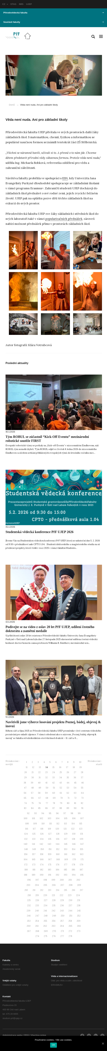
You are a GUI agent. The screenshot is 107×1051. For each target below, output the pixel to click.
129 (65, 833)
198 (45, 879)
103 (49, 818)
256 (54, 920)
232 (29, 905)
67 (39, 798)
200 (62, 879)
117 (34, 828)
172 (26, 864)
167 (50, 859)
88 (61, 808)
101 (33, 818)
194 (73, 874)
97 (64, 813)
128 (57, 833)
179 (81, 864)
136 (57, 839)
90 (75, 808)
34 (60, 777)
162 (73, 854)
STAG (13, 4)
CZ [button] (5, 4)
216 (73, 890)
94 (42, 813)
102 (41, 818)
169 (66, 859)
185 (65, 869)
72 (75, 798)
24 (53, 772)
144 (57, 844)
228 (54, 900)
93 (35, 813)
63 (75, 793)
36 (75, 777)
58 (39, 793)
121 (65, 828)
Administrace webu (12, 1035)
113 (65, 823)
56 (25, 793)
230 (70, 900)
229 (62, 900)
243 (62, 910)
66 (32, 798)
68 (47, 798)
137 (65, 839)
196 (29, 879)
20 (25, 772)
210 (26, 890)
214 (57, 890)
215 (65, 890)
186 (73, 869)
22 (39, 772)
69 (54, 798)
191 (49, 874)
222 (61, 895)
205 (45, 885)
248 (45, 915)
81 (75, 803)
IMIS (21, 4)
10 (80, 762)
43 (60, 782)
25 (61, 772)
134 (41, 839)
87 (53, 808)
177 (65, 864)
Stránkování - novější (13, 763)
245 (79, 910)
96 (57, 813)
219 (37, 895)
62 (68, 793)
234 (45, 905)
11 (27, 767)
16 (60, 767)
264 (62, 926)
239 (28, 910)
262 (45, 926)
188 (25, 874)
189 (33, 874)
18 (74, 767)
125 (34, 833)
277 (62, 936)
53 (68, 787)
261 (37, 926)
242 (53, 910)
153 (65, 849)
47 (25, 787)
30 (32, 777)
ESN (65, 178)
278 (70, 936)
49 (39, 787)
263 (53, 926)
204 (37, 885)
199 (53, 879)
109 (35, 823)
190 (41, 874)
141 (33, 844)
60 (53, 793)
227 (45, 900)
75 (32, 803)
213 (49, 890)
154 (73, 849)
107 (82, 818)
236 (62, 905)
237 (70, 905)
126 (42, 833)
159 (49, 854)
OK (53, 1045)
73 (82, 798)
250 (62, 915)
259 (78, 920)
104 (57, 818)
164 (25, 859)
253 (29, 920)
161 (65, 854)
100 (25, 818)
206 (54, 885)
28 (82, 772)
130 (73, 833)
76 (39, 803)
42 (53, 782)
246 (29, 915)
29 (25, 777)
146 (74, 844)
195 (82, 874)
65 (25, 798)
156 (26, 854)
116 (26, 828)
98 (72, 813)
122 (72, 828)
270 (54, 931)
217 (81, 890)
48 (32, 787)
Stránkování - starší (95, 763)
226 (37, 900)
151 (50, 849)
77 (47, 803)
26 (68, 772)
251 (70, 915)
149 (34, 849)
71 (68, 798)
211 (34, 890)
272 (70, 931)
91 (82, 808)
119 (49, 828)
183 (49, 869)
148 (26, 849)
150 (42, 849)
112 (58, 823)
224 (78, 895)
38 (25, 782)
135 (49, 839)
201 (70, 879)
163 (81, 854)
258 (70, 920)
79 (61, 803)
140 (25, 844)
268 (37, 931)
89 (68, 808)
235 (54, 905)
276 (54, 936)
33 (53, 777)
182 (41, 869)
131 (81, 833)
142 (41, 844)
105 (65, 818)
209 (79, 885)
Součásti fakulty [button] (53, 22)
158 (41, 854)
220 (45, 895)
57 (32, 793)
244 (70, 910)
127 (49, 833)
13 (40, 767)
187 (81, 869)
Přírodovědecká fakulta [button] (53, 12)
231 (78, 900)
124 (26, 833)
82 (82, 803)
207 (62, 885)
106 (74, 818)
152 (57, 849)
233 (37, 905)
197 (37, 879)
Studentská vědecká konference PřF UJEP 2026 (39, 532)
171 (82, 859)
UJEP (29, 4)
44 (68, 782)
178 (73, 864)
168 (58, 859)
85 (39, 808)
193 (65, 874)
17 (67, 767)
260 (29, 926)
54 (75, 787)
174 (41, 864)
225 (29, 900)
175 (49, 864)
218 (29, 895)
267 (29, 931)
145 (65, 844)
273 (78, 931)
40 (39, 782)
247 (37, 915)
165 (33, 859)
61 (61, 793)
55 (82, 787)
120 (57, 828)
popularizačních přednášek (63, 219)
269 (46, 931)
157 (33, 854)
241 (45, 910)
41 (46, 782)
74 (25, 803)
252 (79, 915)
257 (62, 920)
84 (32, 808)
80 (68, 803)
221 (53, 895)
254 (37, 920)
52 (61, 787)
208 (70, 885)
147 (82, 844)
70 (61, 798)
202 (78, 879)
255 (45, 920)
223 (69, 895)
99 (79, 813)
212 (41, 890)
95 (50, 813)
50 (47, 787)
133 (33, 839)
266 (79, 926)
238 (78, 905)
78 (54, 803)
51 (54, 787)
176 (57, 864)
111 (50, 823)
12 (33, 767)
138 (73, 839)
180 (26, 869)
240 (37, 910)
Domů (12, 105)
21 (33, 772)
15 (53, 767)
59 (46, 793)
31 (40, 777)
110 (43, 823)
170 (74, 859)
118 (41, 828)
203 (28, 885)
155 (81, 849)
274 (37, 936)
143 (49, 844)
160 (58, 854)
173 (33, 864)
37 (82, 777)
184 (57, 869)
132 (26, 839)
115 (80, 823)
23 (46, 772)
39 (32, 782)
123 (80, 828)
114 (73, 823)
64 (82, 793)
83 (25, 808)
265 (70, 926)
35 (68, 777)
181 (34, 869)
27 (75, 772)
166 (42, 859)
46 (82, 782)
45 (75, 782)
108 (27, 823)
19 (80, 767)
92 (28, 813)
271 (62, 931)
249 (54, 915)
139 (81, 839)
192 (57, 874)
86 (46, 808)
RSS (26, 1035)
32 (46, 777)
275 (45, 936)
